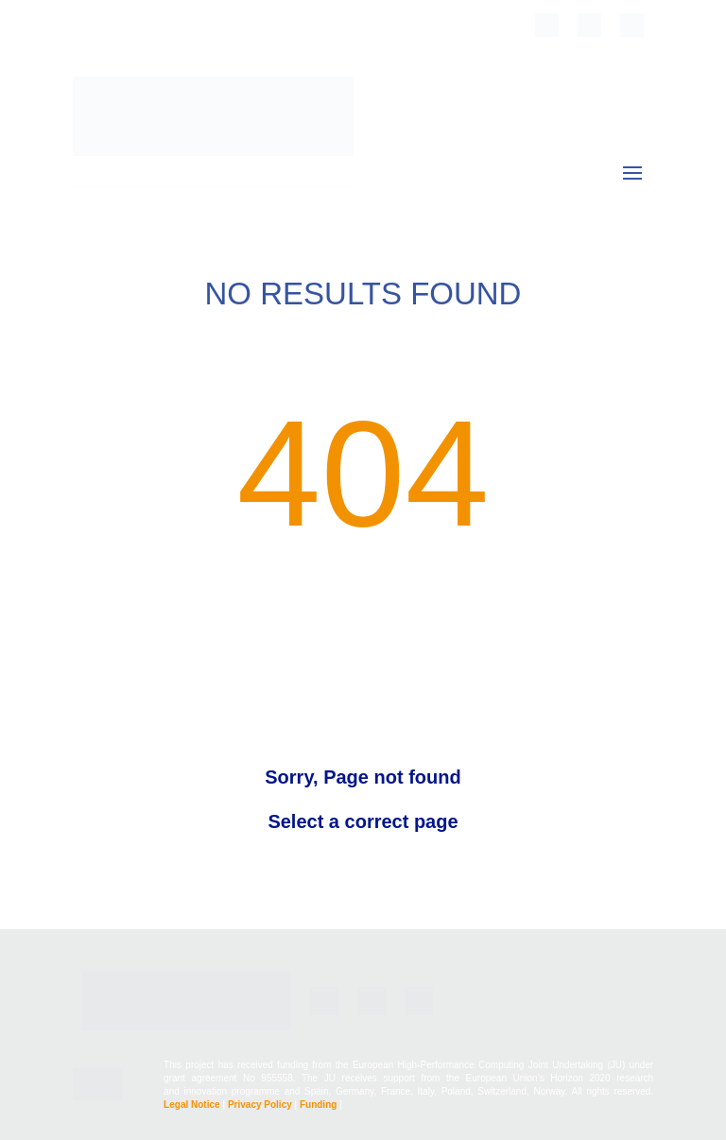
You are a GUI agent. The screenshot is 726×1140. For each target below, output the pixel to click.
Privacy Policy (260, 1104)
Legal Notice (191, 1104)
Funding (318, 1104)
